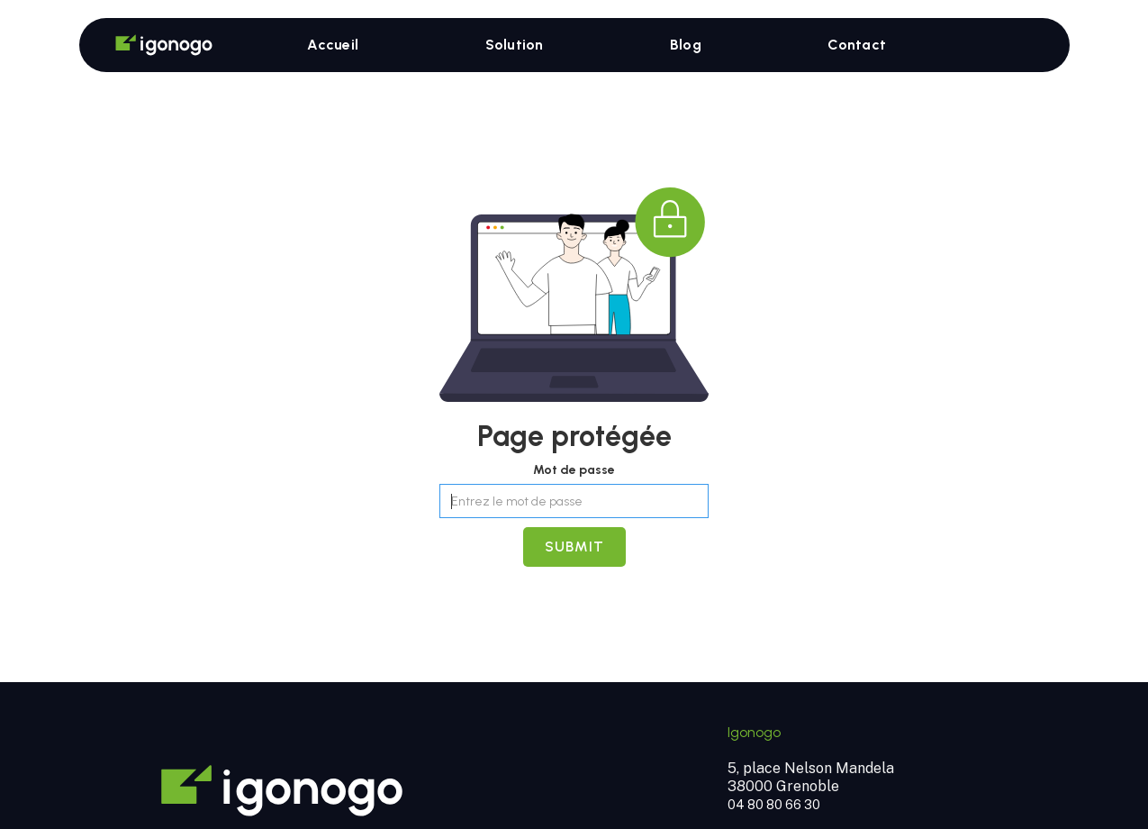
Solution (514, 44)
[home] (150, 45)
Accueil (332, 44)
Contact (856, 44)
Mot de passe (574, 470)
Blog (685, 44)
